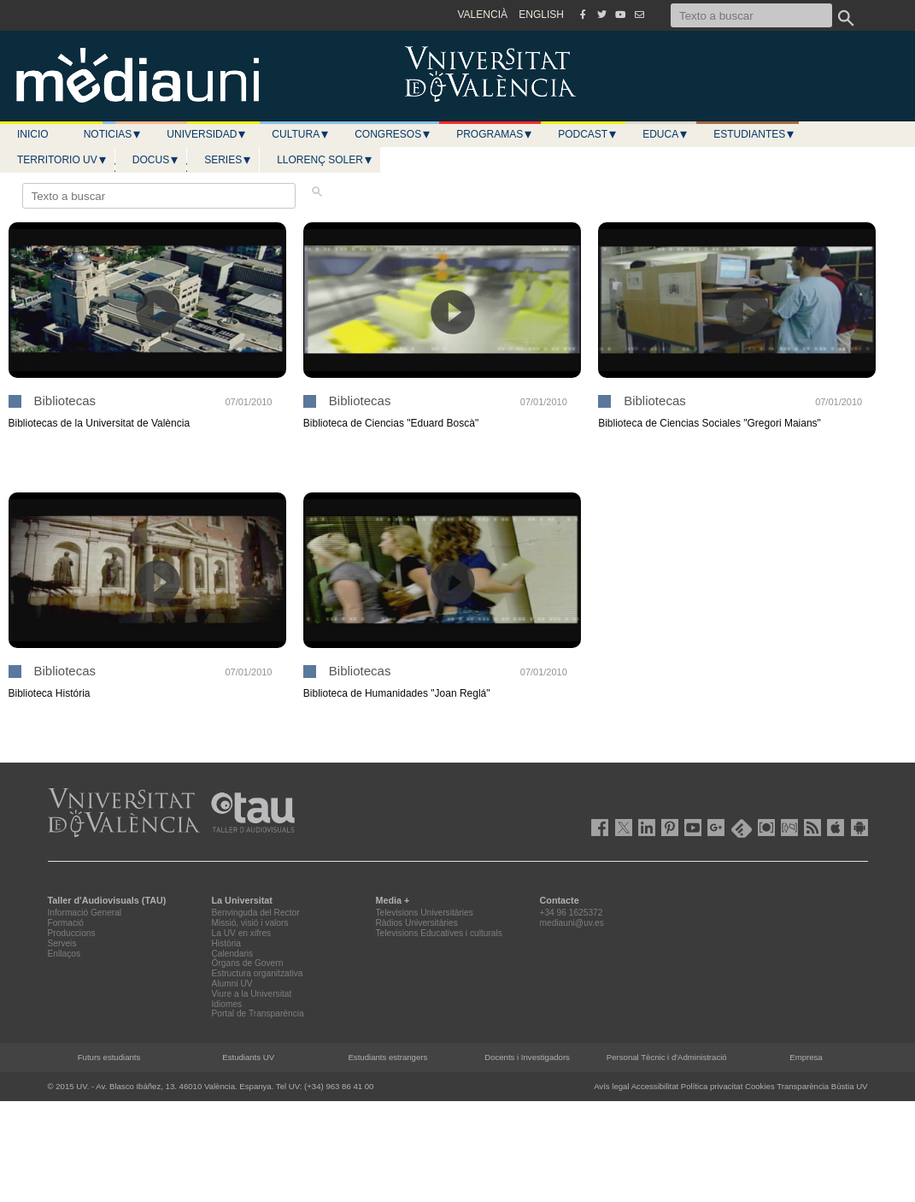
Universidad (207, 134)
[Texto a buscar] (751, 15)
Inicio (33, 134)
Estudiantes (754, 134)
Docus (155, 160)
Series (228, 160)
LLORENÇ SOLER (325, 160)
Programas (494, 134)
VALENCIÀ (482, 15)
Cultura (301, 134)
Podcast (588, 134)
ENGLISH (541, 15)
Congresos (393, 134)
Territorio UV (62, 160)
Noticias (113, 134)
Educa (665, 134)
